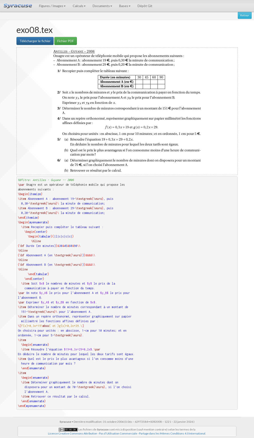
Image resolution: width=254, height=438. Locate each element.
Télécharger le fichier (35, 41)
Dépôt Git (145, 6)
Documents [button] (102, 6)
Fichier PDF (65, 41)
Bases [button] (125, 6)
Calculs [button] (79, 6)
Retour (244, 15)
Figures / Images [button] (52, 6)
